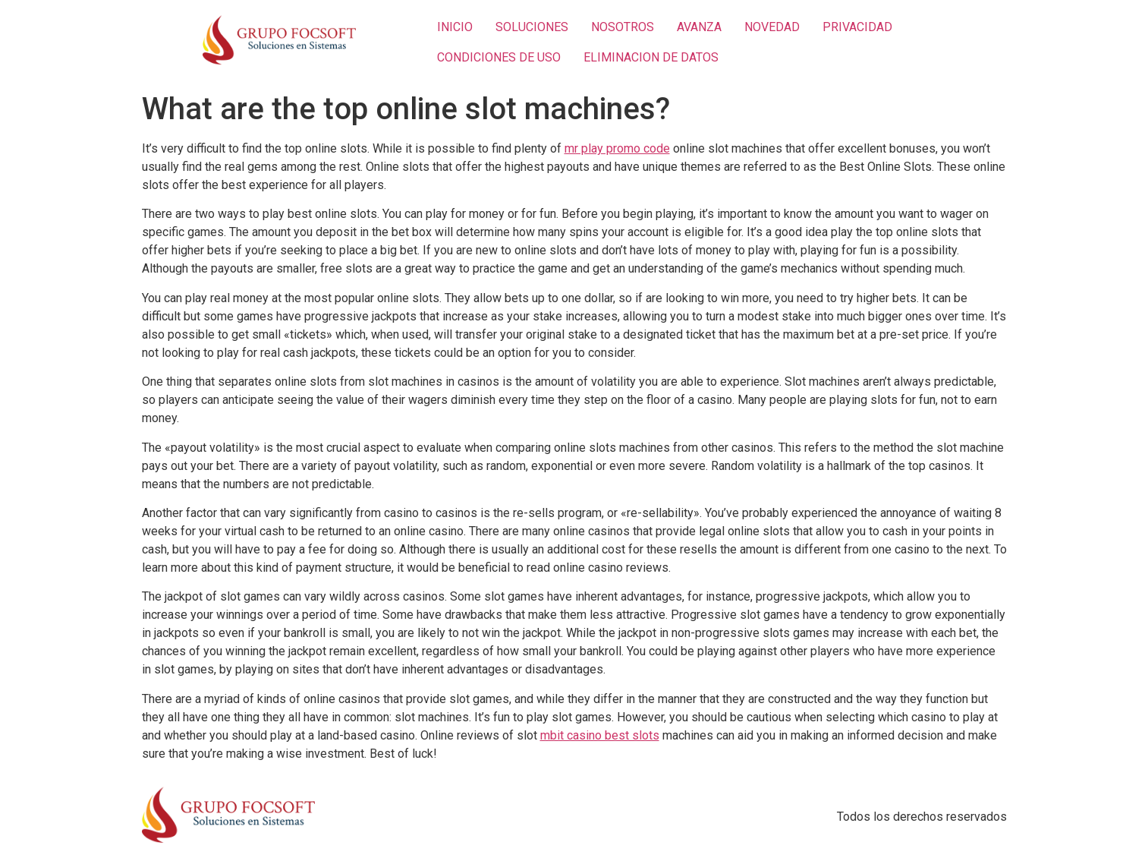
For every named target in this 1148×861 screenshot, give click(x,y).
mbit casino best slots (599, 735)
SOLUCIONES (531, 27)
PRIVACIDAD (857, 27)
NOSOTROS (622, 27)
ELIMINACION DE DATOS (651, 57)
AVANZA (699, 27)
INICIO (455, 27)
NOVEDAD (772, 27)
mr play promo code (617, 148)
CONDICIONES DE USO (499, 57)
